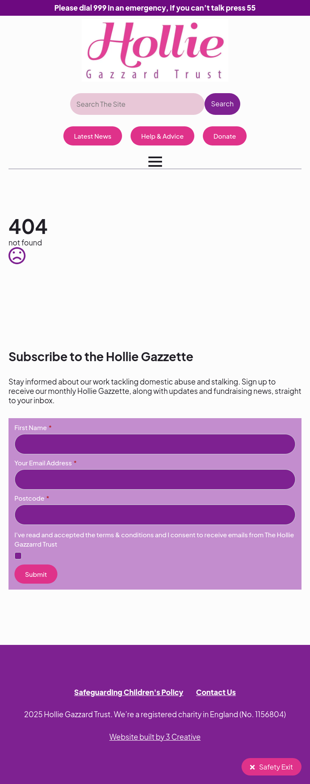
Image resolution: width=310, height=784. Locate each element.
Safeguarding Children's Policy (128, 692)
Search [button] (222, 103)
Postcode (31, 498)
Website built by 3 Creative (155, 736)
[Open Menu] (155, 161)
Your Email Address (45, 462)
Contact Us (216, 692)
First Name (33, 427)
